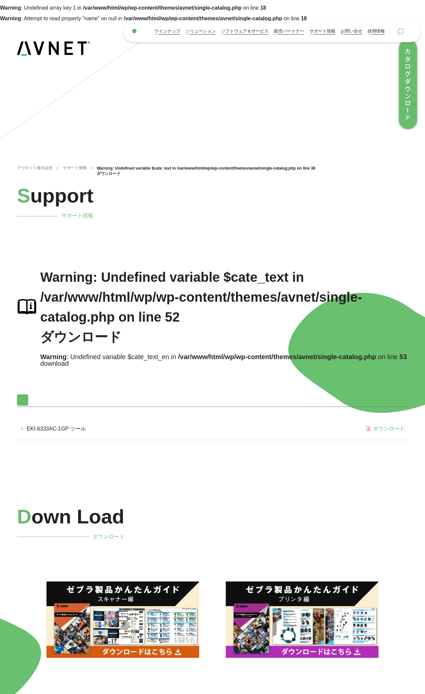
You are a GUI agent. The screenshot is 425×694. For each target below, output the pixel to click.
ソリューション (201, 31)
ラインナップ (167, 31)
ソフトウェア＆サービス (245, 31)
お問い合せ (351, 31)
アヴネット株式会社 (35, 168)
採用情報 (376, 31)
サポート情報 (322, 31)
